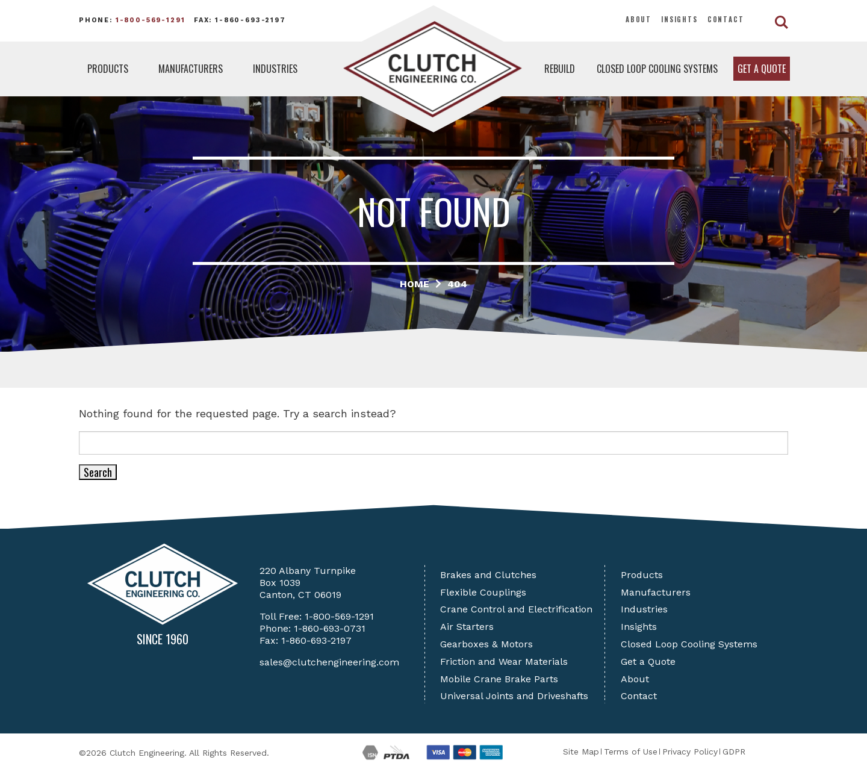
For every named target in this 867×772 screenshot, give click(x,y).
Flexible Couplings (483, 592)
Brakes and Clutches (488, 575)
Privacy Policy (690, 751)
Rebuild (559, 68)
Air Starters (467, 626)
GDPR (733, 751)
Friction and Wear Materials (504, 661)
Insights (679, 19)
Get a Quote (762, 68)
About (638, 19)
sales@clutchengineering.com (329, 662)
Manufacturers (190, 68)
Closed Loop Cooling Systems (657, 68)
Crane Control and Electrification (516, 609)
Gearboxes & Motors (486, 644)
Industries (275, 68)
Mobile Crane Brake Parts (499, 679)
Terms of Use (630, 751)
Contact (725, 19)
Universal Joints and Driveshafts (514, 696)
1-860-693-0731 (329, 628)
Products (107, 68)
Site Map (581, 751)
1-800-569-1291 (150, 20)
